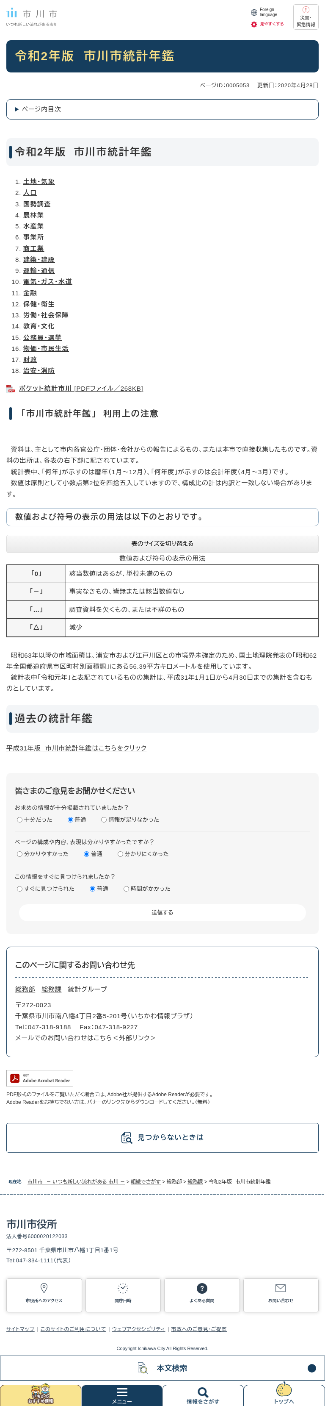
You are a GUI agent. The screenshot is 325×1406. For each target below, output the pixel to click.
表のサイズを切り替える (163, 543)
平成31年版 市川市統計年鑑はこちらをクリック (76, 748)
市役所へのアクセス (44, 1300)
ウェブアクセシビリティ (138, 1329)
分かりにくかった (147, 854)
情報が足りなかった (133, 820)
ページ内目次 (41, 109)
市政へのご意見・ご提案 (199, 1329)
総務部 (25, 989)
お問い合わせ (281, 1300)
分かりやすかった (46, 854)
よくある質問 (202, 1300)
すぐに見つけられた (49, 889)
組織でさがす (146, 1182)
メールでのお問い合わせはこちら (63, 1038)
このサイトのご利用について (73, 1329)
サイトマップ (20, 1329)
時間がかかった (151, 889)
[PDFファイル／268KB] (81, 388)
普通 (81, 820)
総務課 (195, 1182)
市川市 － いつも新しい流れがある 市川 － (76, 1182)
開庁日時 (123, 1300)
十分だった (38, 820)
